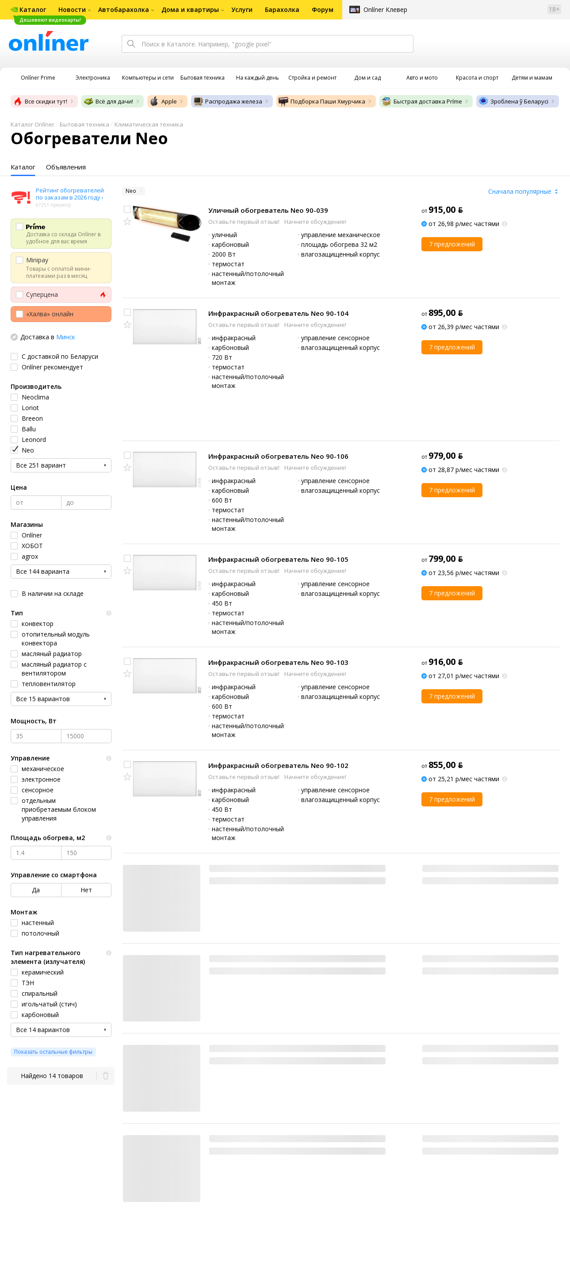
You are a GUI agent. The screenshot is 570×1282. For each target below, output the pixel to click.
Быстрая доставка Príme (421, 101)
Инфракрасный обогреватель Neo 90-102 (278, 765)
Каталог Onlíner (32, 124)
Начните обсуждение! (315, 222)
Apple (163, 101)
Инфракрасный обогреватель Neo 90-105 (278, 559)
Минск (65, 337)
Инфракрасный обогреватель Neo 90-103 (278, 662)
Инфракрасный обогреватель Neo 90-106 (278, 456)
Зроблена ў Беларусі (513, 101)
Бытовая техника (84, 124)
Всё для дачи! (108, 101)
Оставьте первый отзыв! (244, 222)
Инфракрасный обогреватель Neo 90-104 (278, 313)
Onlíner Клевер (385, 9)
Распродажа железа (227, 101)
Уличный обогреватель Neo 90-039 (268, 210)
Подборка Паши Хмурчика (321, 101)
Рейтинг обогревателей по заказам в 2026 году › (70, 193)
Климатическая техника (149, 124)
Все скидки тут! (39, 101)
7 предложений (452, 244)
